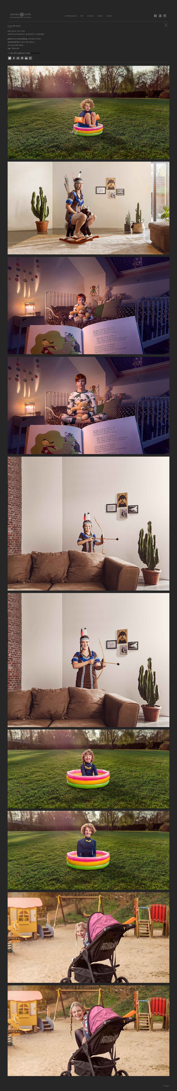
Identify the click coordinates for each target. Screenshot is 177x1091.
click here (35, 53)
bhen (167, 1085)
